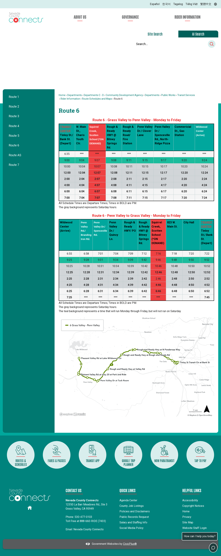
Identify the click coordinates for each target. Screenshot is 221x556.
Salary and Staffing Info (133, 522)
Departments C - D (94, 95)
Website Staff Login (194, 528)
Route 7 (14, 165)
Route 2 (14, 106)
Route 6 (14, 145)
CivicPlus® (130, 543)
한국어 (166, 4)
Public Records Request (134, 517)
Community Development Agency (124, 95)
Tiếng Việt (192, 4)
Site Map (187, 522)
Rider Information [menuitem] (187, 16)
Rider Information (70, 98)
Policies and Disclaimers (134, 511)
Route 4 (14, 126)
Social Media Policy (131, 528)
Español (155, 4)
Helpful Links (191, 490)
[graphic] (30, 508)
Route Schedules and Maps (97, 98)
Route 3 (14, 116)
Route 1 (14, 97)
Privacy (186, 517)
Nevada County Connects (88, 529)
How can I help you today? (199, 536)
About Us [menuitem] (80, 16)
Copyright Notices (193, 505)
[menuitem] (29, 97)
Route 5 (14, 135)
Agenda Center (128, 500)
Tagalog (178, 4)
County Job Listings (131, 505)
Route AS (15, 155)
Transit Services (186, 95)
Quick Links (127, 490)
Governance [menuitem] (130, 16)
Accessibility (190, 500)
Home (62, 95)
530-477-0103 (83, 517)
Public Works (168, 95)
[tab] (155, 34)
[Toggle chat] (213, 548)
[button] (211, 44)
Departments (74, 95)
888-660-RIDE (88, 521)
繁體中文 (205, 4)
